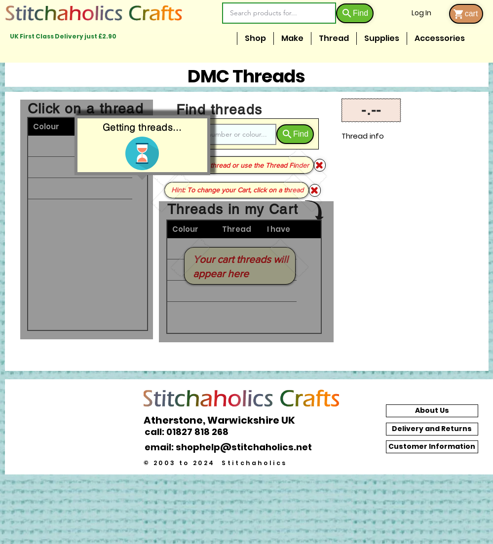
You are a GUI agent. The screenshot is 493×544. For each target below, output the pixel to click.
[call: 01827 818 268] (192, 432)
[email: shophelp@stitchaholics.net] (231, 446)
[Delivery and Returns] (432, 429)
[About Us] (432, 410)
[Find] (355, 13)
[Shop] (315, 190)
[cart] (466, 14)
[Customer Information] (432, 446)
